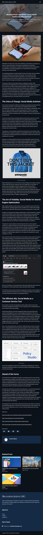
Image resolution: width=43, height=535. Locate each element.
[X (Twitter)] (8, 431)
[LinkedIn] (13, 431)
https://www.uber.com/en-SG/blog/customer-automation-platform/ (17, 415)
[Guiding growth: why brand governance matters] (11, 462)
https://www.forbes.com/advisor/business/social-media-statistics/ (17, 424)
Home (3, 514)
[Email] (18, 431)
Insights (4, 515)
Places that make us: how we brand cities (30, 468)
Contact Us (4, 517)
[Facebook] (4, 431)
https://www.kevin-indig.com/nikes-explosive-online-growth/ (15, 421)
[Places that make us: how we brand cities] (31, 462)
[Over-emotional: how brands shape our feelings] (11, 479)
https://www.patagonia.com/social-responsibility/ (13, 418)
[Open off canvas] (40, 2)
